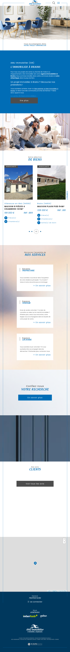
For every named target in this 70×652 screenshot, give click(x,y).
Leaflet (49, 591)
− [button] (64, 542)
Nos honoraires (15, 639)
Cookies (57, 639)
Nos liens (43, 639)
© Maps (54, 591)
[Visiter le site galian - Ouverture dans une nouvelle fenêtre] (43, 616)
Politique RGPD (50, 639)
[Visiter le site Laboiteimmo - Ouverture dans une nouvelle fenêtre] (34, 646)
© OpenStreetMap (62, 591)
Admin (38, 639)
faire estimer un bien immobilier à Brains (34, 90)
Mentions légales (31, 639)
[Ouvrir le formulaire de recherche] (53, 2)
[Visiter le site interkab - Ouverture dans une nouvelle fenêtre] (30, 616)
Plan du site (23, 639)
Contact (67, 195)
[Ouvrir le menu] (58, 3)
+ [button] (64, 539)
